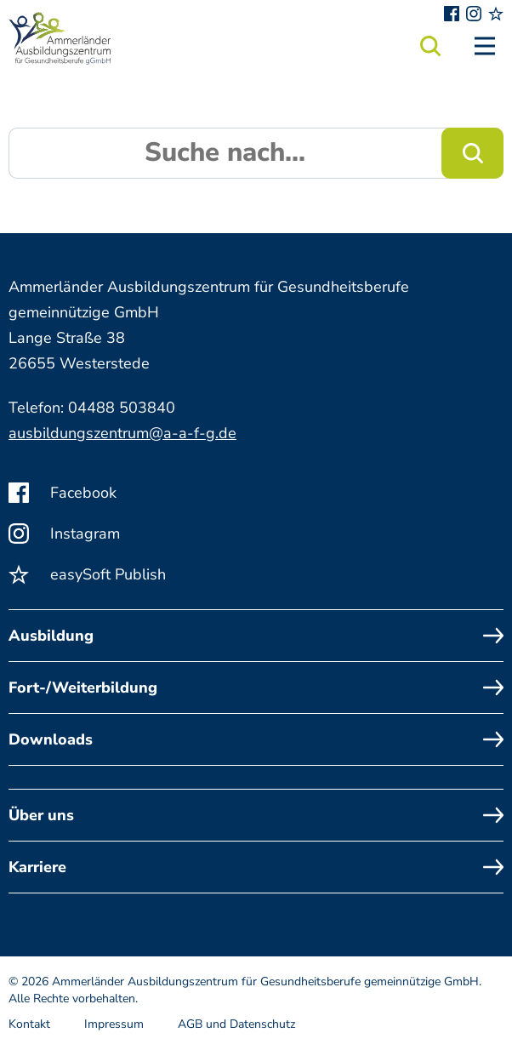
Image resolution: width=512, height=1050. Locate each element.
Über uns (256, 815)
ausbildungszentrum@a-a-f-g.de (122, 433)
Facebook (63, 492)
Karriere (256, 867)
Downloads (256, 739)
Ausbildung (256, 635)
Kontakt (29, 1024)
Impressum (114, 1024)
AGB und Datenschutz (236, 1024)
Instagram (64, 533)
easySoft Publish (87, 574)
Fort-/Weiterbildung (256, 687)
